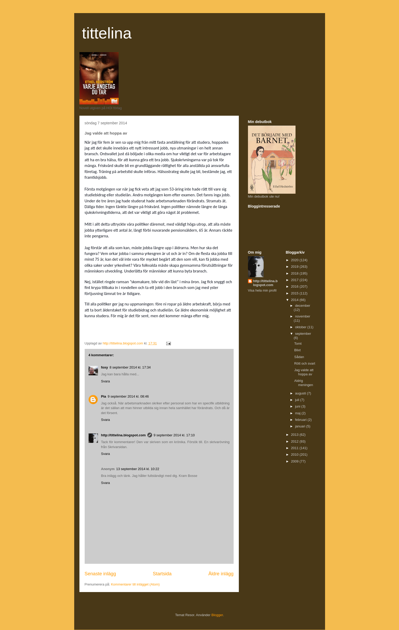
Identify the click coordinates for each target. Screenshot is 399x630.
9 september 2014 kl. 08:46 (128, 396)
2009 (295, 461)
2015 (295, 293)
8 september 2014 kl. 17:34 (130, 367)
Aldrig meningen (303, 383)
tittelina (107, 33)
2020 (295, 260)
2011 (295, 448)
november (302, 316)
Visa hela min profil (262, 290)
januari (300, 426)
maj (298, 413)
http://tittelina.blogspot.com (123, 435)
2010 (295, 454)
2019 (295, 267)
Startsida (162, 573)
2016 (295, 286)
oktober (301, 327)
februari (301, 420)
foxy (104, 367)
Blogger (217, 615)
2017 (295, 280)
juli (297, 400)
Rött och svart (304, 363)
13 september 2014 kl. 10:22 (137, 469)
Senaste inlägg (100, 573)
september (303, 334)
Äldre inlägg (220, 573)
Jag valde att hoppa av (304, 372)
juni (298, 406)
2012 (295, 441)
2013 (295, 435)
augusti (301, 393)
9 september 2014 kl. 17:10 (174, 435)
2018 (295, 273)
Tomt (298, 343)
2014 (295, 300)
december (302, 306)
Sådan (299, 357)
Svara (105, 381)
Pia (103, 396)
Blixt (297, 350)
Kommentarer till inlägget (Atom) (135, 584)
